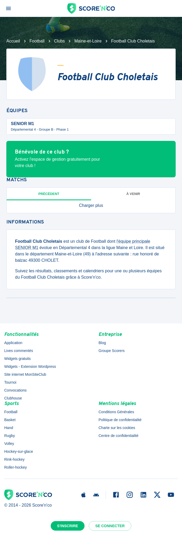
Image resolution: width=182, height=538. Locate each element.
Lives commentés (18, 351)
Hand (8, 428)
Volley (9, 443)
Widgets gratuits (17, 358)
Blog (102, 343)
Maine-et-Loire (87, 41)
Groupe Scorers (112, 351)
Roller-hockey (15, 467)
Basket (10, 420)
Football (37, 41)
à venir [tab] (133, 194)
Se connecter (110, 526)
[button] (91, 205)
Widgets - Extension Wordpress (30, 366)
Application (13, 343)
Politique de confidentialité (120, 420)
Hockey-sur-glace (18, 451)
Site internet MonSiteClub (25, 374)
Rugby (9, 436)
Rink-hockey (14, 459)
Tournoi (10, 382)
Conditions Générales (116, 412)
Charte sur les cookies (117, 428)
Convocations (15, 390)
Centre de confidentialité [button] (118, 436)
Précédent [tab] (48, 194)
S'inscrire (67, 526)
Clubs (59, 41)
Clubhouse (13, 398)
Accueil (13, 41)
